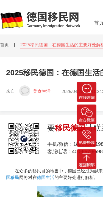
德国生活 (45, 177)
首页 (4, 44)
